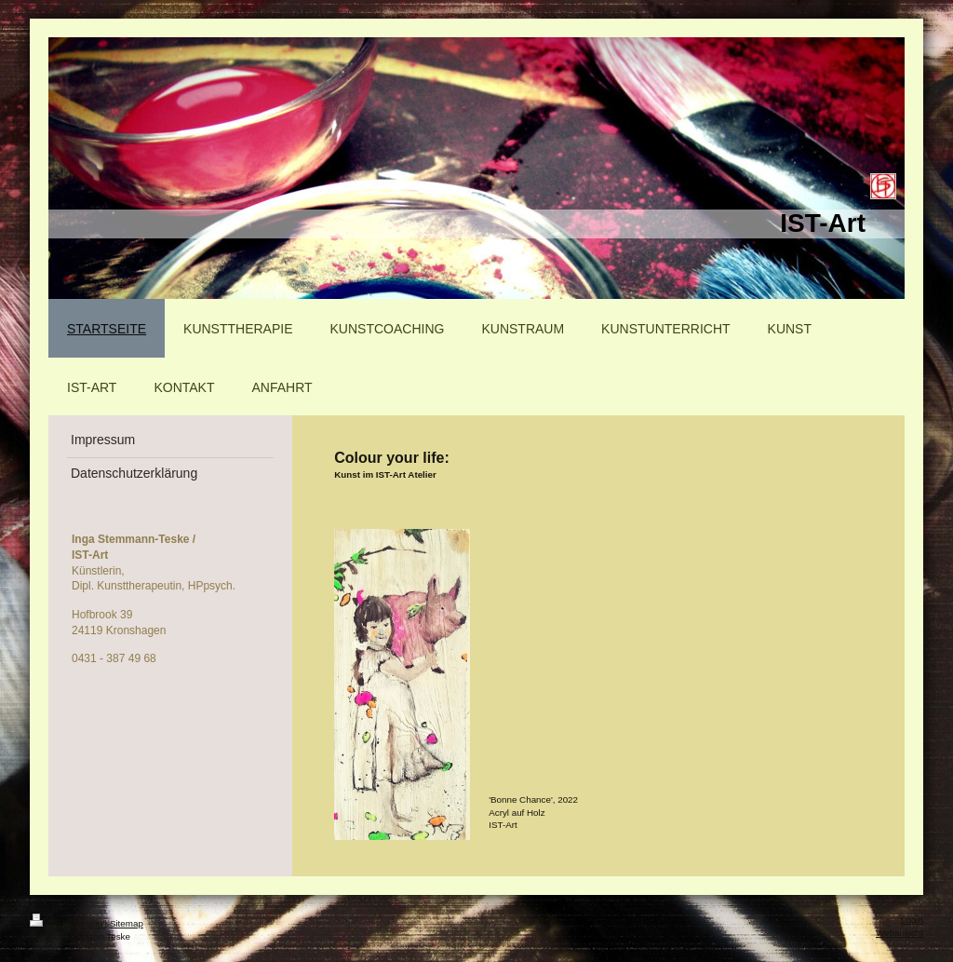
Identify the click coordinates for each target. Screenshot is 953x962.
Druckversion (67, 923)
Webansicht (899, 933)
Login (912, 920)
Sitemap (126, 923)
